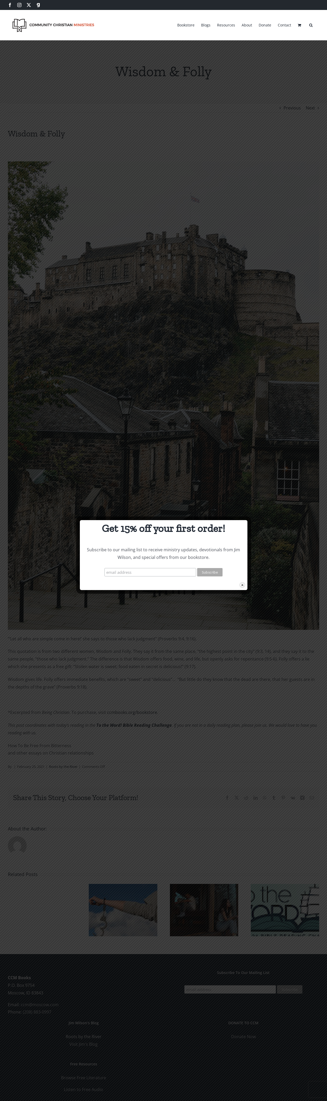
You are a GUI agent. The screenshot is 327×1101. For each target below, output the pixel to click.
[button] (311, 24)
